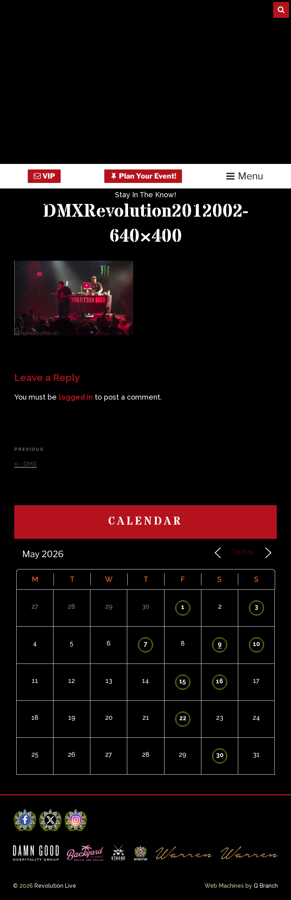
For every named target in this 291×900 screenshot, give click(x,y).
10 (256, 644)
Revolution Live (55, 886)
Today (243, 552)
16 (219, 681)
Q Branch (266, 886)
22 (182, 718)
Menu (244, 176)
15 (182, 681)
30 (220, 755)
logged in (76, 397)
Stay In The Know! (145, 194)
